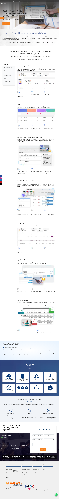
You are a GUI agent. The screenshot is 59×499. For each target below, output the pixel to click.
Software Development (26, 469)
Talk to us (6, 23)
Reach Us (7, 488)
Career (45, 1)
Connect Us (29, 483)
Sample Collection (8, 75)
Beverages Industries (36, 469)
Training (44, 471)
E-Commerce (3, 11)
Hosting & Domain (25, 474)
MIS (4, 84)
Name (33, 433)
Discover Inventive (4, 7)
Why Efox (10, 487)
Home (2, 5)
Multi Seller (34, 472)
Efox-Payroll (8, 471)
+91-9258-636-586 (4, 445)
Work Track (8, 475)
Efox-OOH (7, 474)
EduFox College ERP (9, 469)
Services (2, 9)
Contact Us (53, 1)
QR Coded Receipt (8, 81)
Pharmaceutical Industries (37, 471)
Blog (2, 17)
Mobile (33, 437)
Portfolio (14, 487)
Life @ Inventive (40, 1)
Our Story (7, 487)
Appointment (7, 70)
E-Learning (7, 477)
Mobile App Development (26, 472)
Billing (5, 78)
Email (45, 433)
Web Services (24, 471)
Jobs (43, 469)
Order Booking (7, 72)
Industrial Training (5, 15)
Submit (43, 449)
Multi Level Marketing (9, 478)
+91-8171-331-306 (24, 445)
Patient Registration (8, 67)
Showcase (3, 13)
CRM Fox (7, 472)
